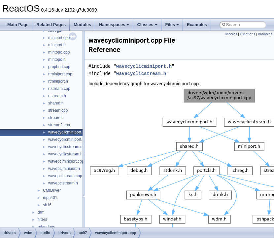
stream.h (56, 117)
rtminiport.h (58, 81)
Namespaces (114, 24)
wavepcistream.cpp (65, 176)
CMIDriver (52, 190)
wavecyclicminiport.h (66, 139)
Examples (197, 24)
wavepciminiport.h (64, 168)
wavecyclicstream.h (65, 154)
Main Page (17, 24)
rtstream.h (57, 96)
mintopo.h (57, 59)
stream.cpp (58, 110)
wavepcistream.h (63, 183)
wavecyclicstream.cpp (67, 146)
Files (172, 24)
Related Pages (51, 24)
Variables (265, 34)
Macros (231, 34)
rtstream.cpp (59, 88)
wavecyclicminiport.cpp (68, 132)
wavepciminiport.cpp (66, 161)
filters (42, 219)
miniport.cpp (59, 37)
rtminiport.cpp (60, 74)
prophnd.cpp (59, 66)
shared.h (56, 103)
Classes (147, 24)
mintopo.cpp (59, 52)
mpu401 (50, 197)
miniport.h (57, 45)
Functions (247, 34)
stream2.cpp (59, 125)
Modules (82, 24)
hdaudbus (46, 226)
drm (41, 212)
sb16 (47, 205)
